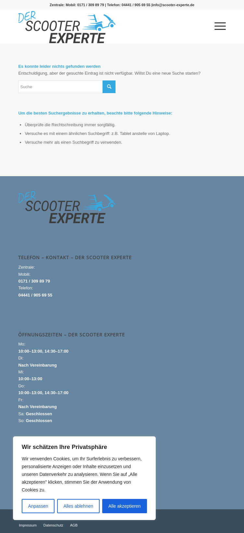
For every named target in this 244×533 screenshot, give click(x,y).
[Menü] (217, 26)
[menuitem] (217, 26)
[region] (84, 478)
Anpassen (38, 506)
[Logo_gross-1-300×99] (101, 27)
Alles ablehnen (78, 506)
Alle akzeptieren (124, 506)
